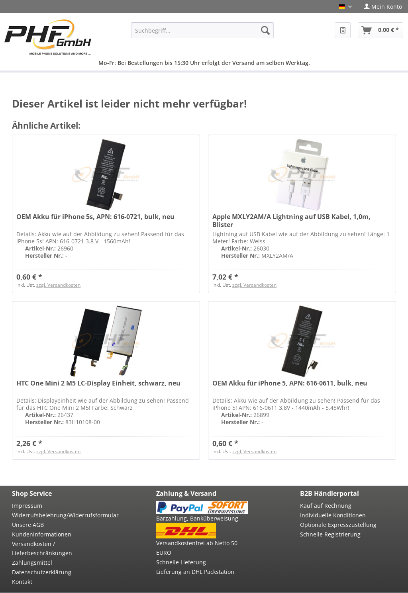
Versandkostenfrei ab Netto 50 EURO (196, 547)
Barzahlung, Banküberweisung (197, 518)
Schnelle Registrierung (330, 534)
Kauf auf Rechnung (325, 505)
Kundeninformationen (41, 534)
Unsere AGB (28, 524)
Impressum (27, 505)
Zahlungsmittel (32, 562)
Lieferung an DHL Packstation (195, 571)
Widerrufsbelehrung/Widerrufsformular (58, 515)
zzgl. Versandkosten (58, 285)
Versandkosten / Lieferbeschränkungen (42, 548)
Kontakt (22, 581)
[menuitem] (383, 7)
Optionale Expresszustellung (338, 524)
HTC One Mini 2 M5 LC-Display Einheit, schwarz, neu (98, 383)
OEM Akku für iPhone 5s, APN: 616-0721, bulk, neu (95, 217)
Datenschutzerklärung (41, 572)
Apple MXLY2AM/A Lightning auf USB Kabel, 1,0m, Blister (291, 221)
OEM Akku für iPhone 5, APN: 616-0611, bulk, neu (289, 383)
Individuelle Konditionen (333, 515)
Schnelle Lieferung (181, 562)
